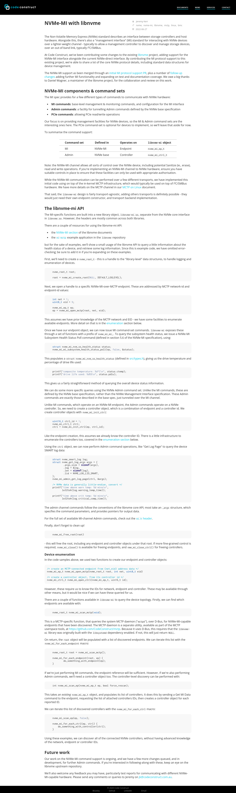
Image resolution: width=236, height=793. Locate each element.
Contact (226, 7)
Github (112, 790)
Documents (182, 7)
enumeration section (116, 439)
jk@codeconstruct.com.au (155, 777)
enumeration (115, 323)
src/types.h (136, 358)
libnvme (143, 55)
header (144, 518)
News (197, 7)
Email (144, 790)
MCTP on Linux (131, 187)
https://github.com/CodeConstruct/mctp (94, 629)
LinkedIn (128, 790)
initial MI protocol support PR (128, 73)
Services (211, 7)
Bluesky (96, 790)
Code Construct (122, 787)
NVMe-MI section (67, 232)
